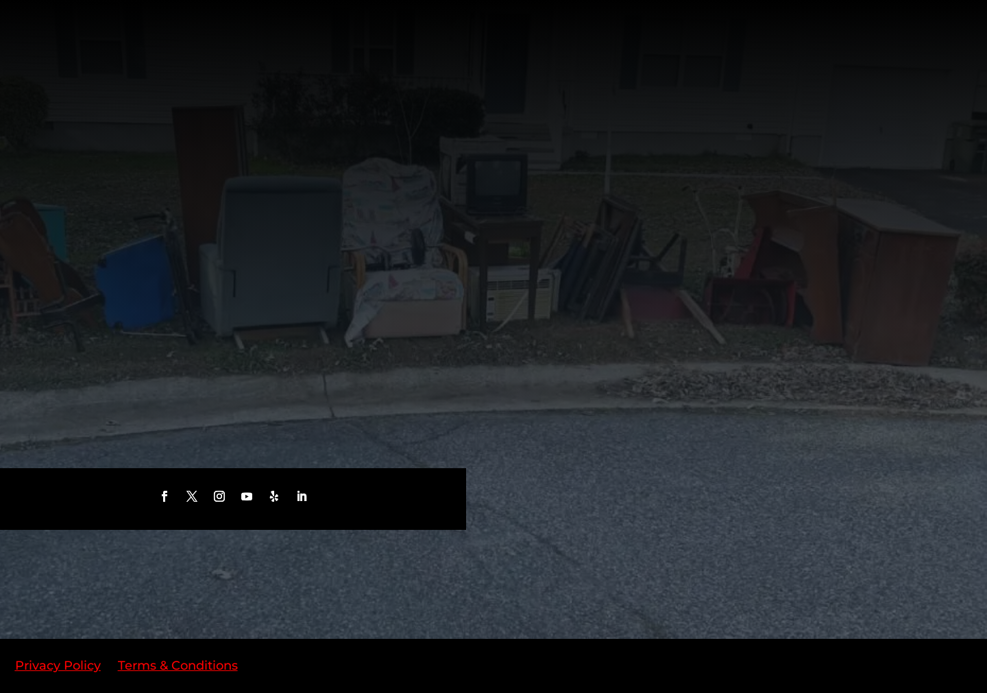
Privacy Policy (58, 665)
